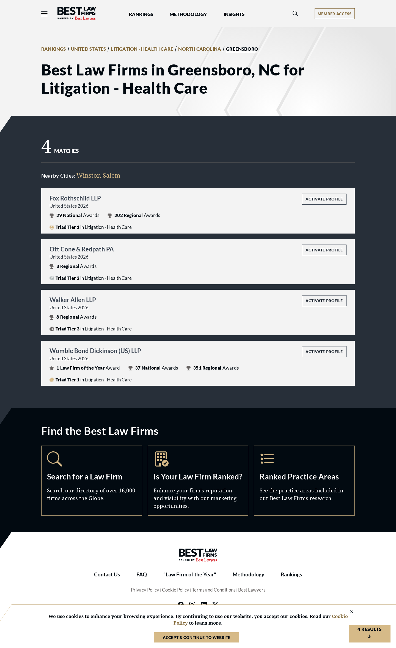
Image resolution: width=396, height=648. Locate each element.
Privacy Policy (145, 590)
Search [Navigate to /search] (92, 480)
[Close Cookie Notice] (348, 612)
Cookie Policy (175, 590)
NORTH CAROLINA (199, 49)
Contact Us (107, 574)
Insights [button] (234, 14)
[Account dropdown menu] (335, 13)
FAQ (141, 574)
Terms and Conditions (213, 590)
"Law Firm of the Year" (189, 574)
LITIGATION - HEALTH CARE (142, 49)
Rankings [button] (141, 14)
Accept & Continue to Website (196, 637)
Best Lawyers (251, 590)
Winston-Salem (98, 175)
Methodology (248, 574)
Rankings (291, 574)
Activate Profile (324, 199)
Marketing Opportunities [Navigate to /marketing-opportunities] (198, 480)
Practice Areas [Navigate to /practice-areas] (304, 480)
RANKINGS (53, 49)
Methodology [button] (188, 14)
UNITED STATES (88, 49)
